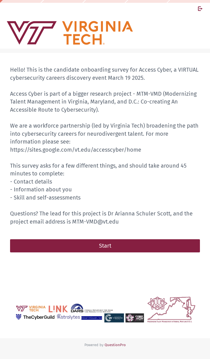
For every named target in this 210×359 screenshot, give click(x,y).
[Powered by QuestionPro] (115, 345)
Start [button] (105, 245)
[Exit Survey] (200, 8)
